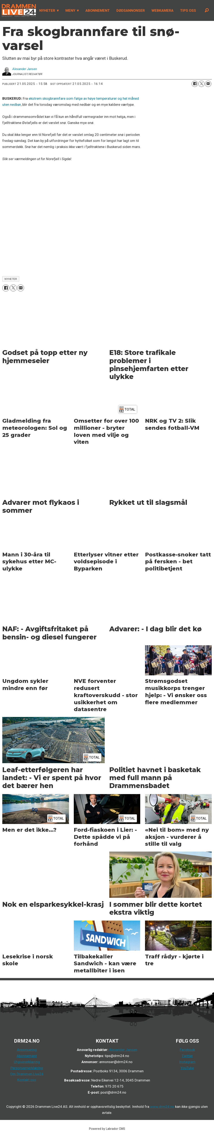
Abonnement (27, 1056)
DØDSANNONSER (130, 10)
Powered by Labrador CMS (107, 1129)
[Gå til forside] (18, 10)
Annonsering (27, 1050)
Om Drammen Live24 (26, 1074)
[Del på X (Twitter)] (201, 84)
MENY (70, 10)
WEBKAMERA (162, 10)
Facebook (187, 1050)
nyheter (11, 279)
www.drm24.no (161, 1106)
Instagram (187, 1062)
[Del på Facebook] (195, 84)
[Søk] (206, 10)
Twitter (187, 1056)
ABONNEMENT (97, 10)
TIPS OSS (188, 10)
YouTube (187, 1068)
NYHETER (47, 10)
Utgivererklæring (27, 1062)
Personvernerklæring (26, 1068)
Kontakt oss (26, 1080)
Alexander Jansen (123, 1050)
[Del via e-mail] (208, 84)
